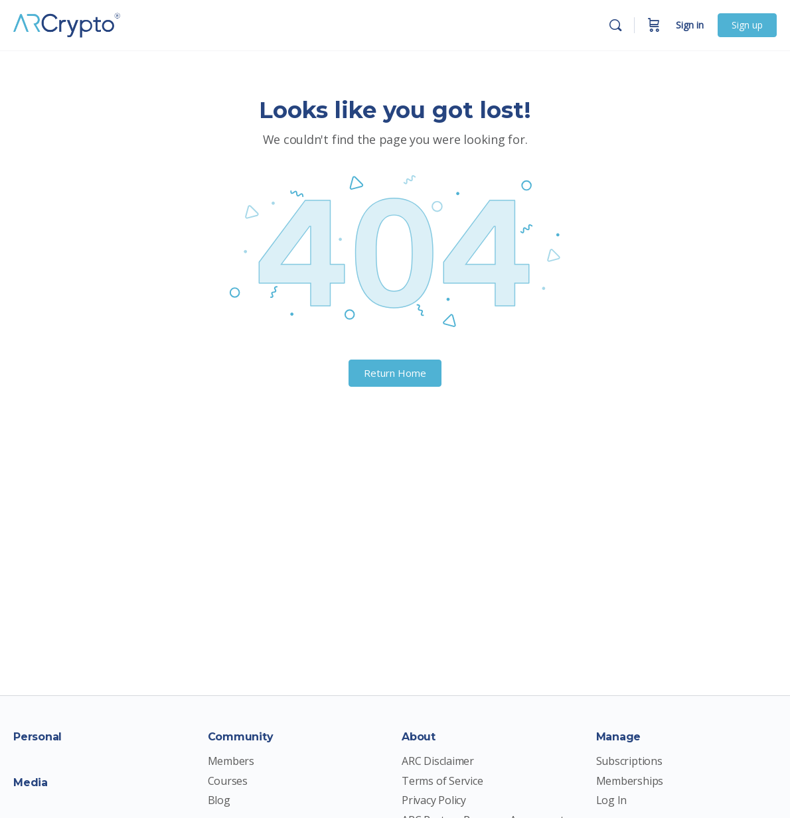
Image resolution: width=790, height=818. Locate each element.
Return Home (395, 372)
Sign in (690, 25)
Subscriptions (629, 761)
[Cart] (654, 25)
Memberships (630, 781)
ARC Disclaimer (438, 761)
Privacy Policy (434, 800)
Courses (228, 781)
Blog (219, 800)
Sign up (747, 25)
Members (231, 761)
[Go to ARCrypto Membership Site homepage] (69, 23)
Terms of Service (442, 781)
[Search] (615, 25)
